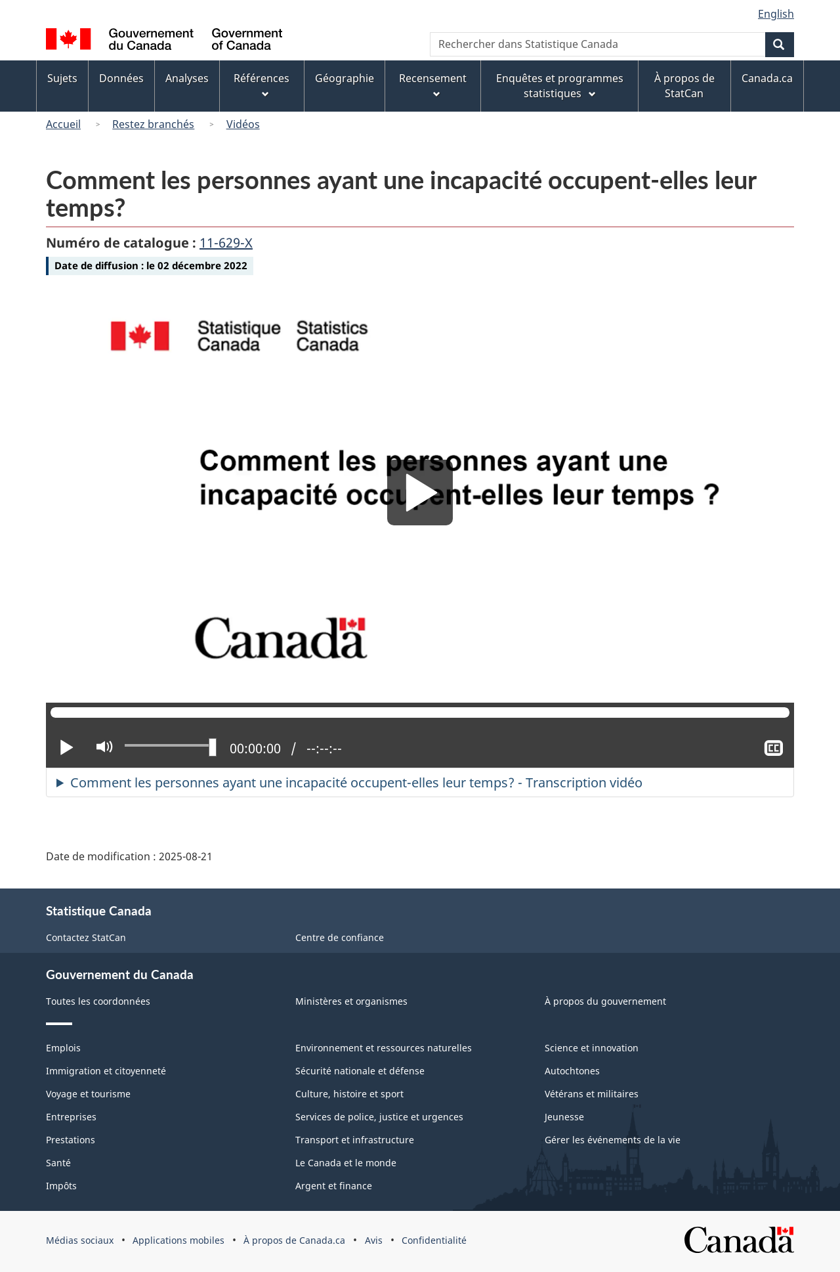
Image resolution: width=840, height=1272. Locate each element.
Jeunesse (564, 1116)
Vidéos (243, 124)
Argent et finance (333, 1185)
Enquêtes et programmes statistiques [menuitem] (559, 85)
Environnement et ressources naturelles (383, 1048)
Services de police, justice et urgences (379, 1116)
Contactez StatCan (86, 937)
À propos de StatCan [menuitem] (684, 85)
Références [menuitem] (261, 85)
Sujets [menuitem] (62, 78)
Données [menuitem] (121, 78)
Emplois (63, 1048)
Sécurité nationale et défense (360, 1070)
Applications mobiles (178, 1240)
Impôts (61, 1185)
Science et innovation (592, 1048)
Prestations (70, 1139)
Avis (374, 1240)
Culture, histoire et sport (349, 1093)
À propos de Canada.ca (294, 1240)
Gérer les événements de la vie (613, 1139)
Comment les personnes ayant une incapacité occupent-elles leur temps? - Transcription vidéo (356, 782)
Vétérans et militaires (592, 1093)
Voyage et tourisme (88, 1093)
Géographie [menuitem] (344, 78)
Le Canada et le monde (345, 1162)
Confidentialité (434, 1240)
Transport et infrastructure (354, 1139)
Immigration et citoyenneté (106, 1070)
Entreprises (71, 1116)
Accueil (63, 124)
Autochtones (572, 1070)
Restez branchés (153, 124)
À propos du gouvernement (605, 1001)
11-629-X (226, 243)
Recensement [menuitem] (433, 85)
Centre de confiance (339, 937)
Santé (58, 1162)
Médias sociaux (80, 1240)
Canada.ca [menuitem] (767, 78)
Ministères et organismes (351, 1001)
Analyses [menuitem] (187, 78)
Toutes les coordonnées (98, 1001)
